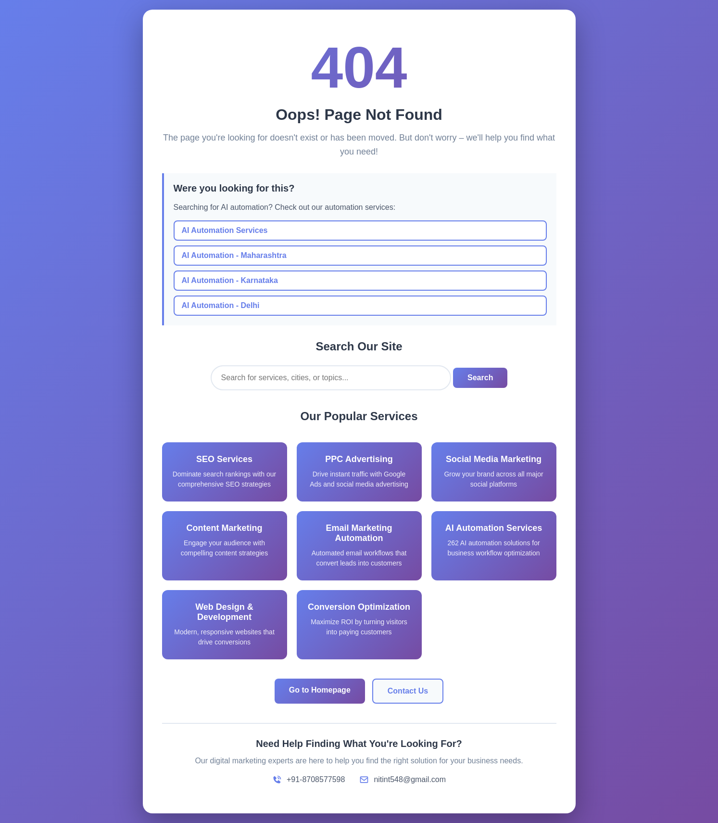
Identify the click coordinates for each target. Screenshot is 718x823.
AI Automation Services (225, 230)
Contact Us (408, 691)
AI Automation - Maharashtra (234, 255)
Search (480, 377)
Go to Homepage (320, 690)
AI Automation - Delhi (221, 305)
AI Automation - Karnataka (230, 280)
